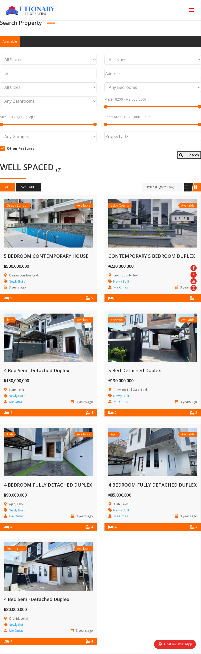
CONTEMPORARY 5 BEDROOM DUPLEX (151, 256)
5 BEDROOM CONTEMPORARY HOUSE (46, 256)
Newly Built (17, 281)
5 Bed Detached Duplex (134, 370)
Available (10, 41)
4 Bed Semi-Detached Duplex (36, 370)
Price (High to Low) (160, 187)
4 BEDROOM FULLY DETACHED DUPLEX (48, 485)
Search (189, 155)
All (7, 187)
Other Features (17, 148)
